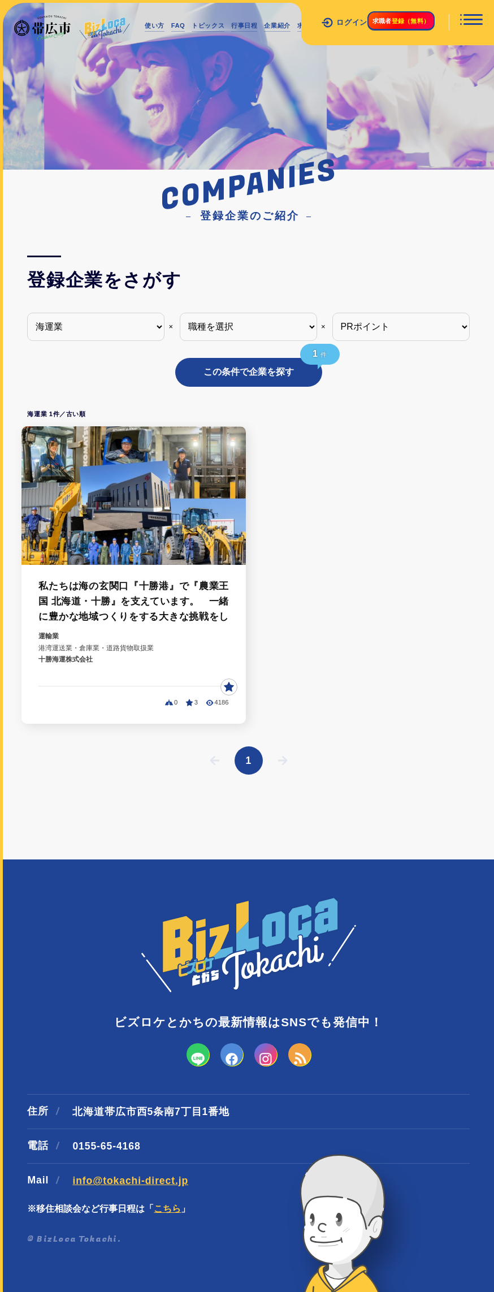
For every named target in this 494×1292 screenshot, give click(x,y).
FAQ (191, 25)
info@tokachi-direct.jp (130, 1157)
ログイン (312, 22)
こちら (167, 1185)
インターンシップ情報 (193, 52)
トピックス (231, 25)
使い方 (159, 25)
